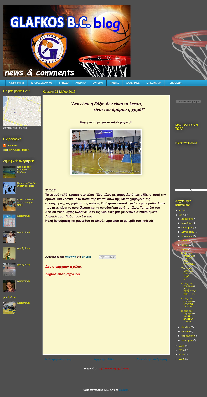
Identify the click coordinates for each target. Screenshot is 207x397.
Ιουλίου (185, 240)
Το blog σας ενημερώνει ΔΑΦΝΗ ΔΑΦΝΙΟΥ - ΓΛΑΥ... (188, 316)
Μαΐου (185, 249)
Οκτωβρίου (187, 227)
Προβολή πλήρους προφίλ (16, 150)
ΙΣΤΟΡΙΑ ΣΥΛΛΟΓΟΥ (41, 83)
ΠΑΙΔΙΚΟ (114, 83)
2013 (181, 359)
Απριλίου (186, 327)
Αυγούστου (187, 236)
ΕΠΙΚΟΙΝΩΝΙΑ (153, 83)
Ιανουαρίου (187, 340)
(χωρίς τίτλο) (23, 216)
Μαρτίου (186, 331)
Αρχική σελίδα (16, 83)
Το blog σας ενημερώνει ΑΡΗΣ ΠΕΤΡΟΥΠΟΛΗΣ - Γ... (188, 288)
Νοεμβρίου (187, 223)
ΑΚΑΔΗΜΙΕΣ (132, 83)
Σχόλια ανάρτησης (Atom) (113, 368)
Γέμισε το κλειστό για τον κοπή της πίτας (25, 202)
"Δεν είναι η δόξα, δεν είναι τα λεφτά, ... (188, 273)
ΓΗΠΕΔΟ (64, 83)
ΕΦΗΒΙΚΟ (97, 83)
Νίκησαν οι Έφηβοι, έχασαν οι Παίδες (27, 184)
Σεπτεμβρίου (188, 232)
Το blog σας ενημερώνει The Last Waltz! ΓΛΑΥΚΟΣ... (188, 258)
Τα (191, 190)
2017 (181, 215)
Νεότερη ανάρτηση (58, 359)
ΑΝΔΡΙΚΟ (80, 83)
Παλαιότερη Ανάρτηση (151, 359)
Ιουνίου (185, 245)
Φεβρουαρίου (188, 335)
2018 (181, 210)
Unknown (12, 145)
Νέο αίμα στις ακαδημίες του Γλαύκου (24, 170)
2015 (181, 350)
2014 (181, 354)
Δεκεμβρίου (188, 218)
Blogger (123, 390)
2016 (181, 345)
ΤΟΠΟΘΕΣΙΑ (175, 83)
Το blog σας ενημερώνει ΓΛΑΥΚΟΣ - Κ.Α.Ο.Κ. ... (188, 302)
